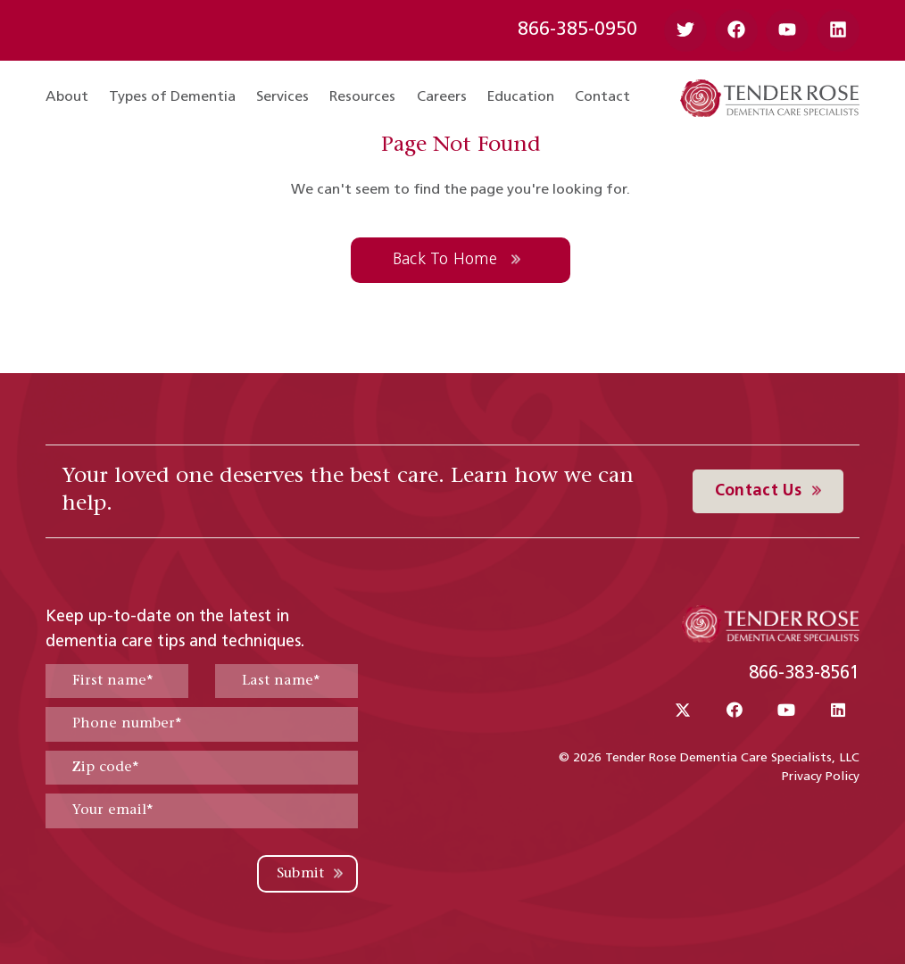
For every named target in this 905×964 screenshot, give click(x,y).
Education (520, 97)
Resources (362, 97)
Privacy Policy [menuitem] (820, 777)
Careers (442, 97)
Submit (301, 874)
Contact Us (761, 491)
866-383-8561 (804, 674)
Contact (602, 97)
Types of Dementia (172, 97)
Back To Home (447, 260)
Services (282, 97)
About (67, 97)
